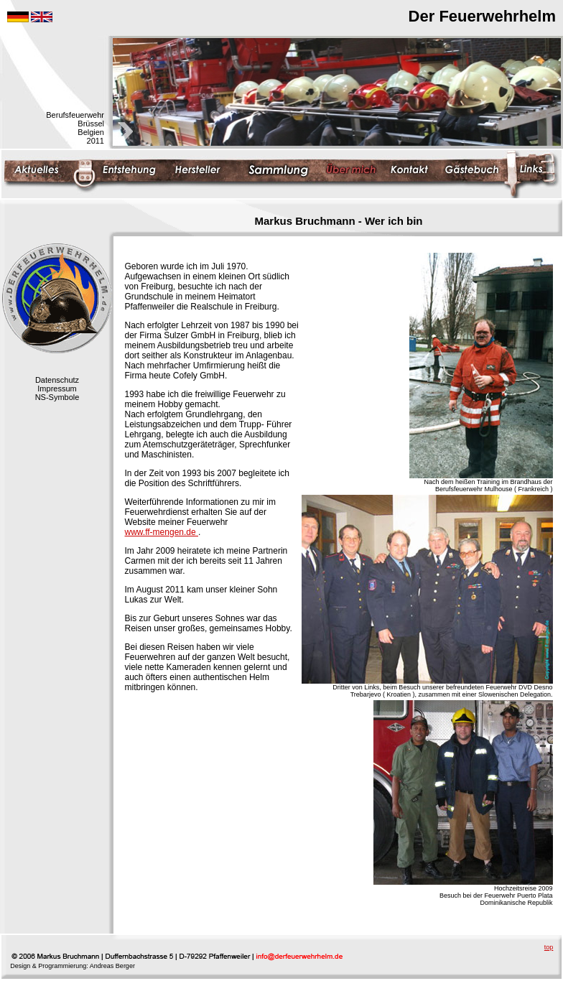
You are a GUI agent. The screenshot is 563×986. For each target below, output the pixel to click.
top (549, 947)
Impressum (56, 388)
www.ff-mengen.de (162, 532)
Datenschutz (57, 380)
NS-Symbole (57, 397)
